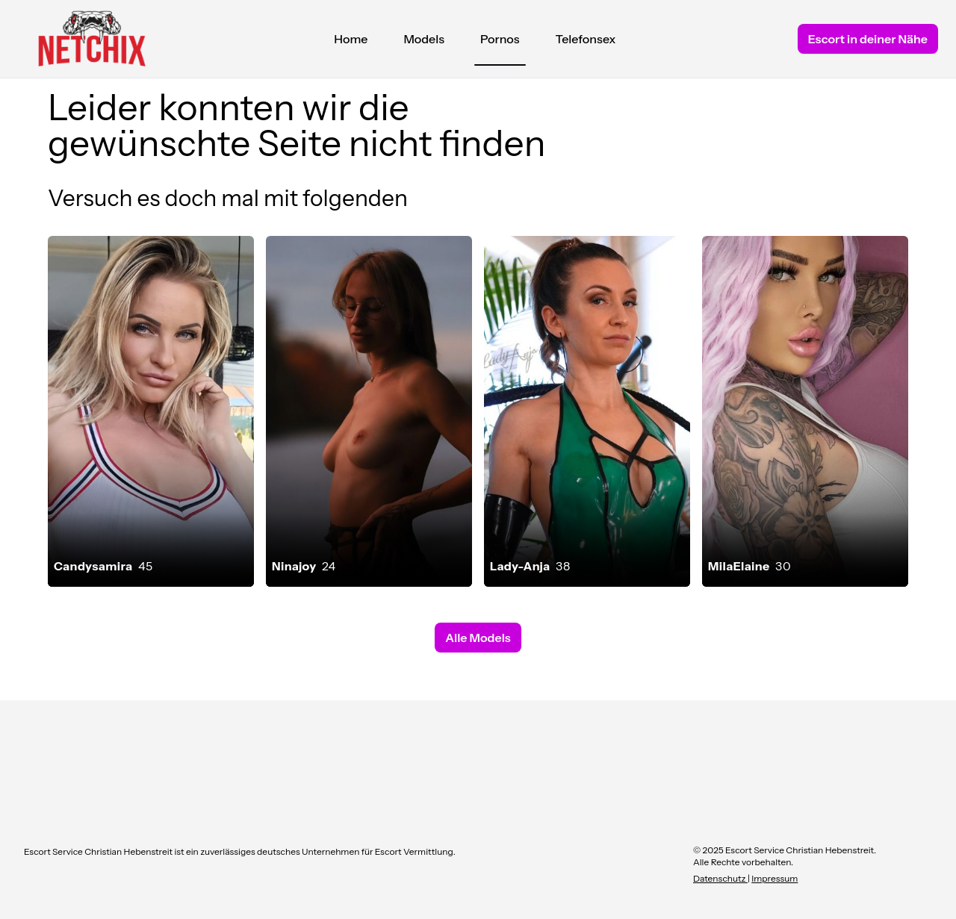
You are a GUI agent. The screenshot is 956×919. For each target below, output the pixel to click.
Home (350, 38)
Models (423, 38)
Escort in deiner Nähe (868, 38)
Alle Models (477, 637)
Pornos (500, 42)
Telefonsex (586, 38)
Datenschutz (720, 878)
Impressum (774, 878)
